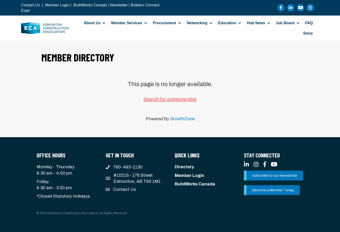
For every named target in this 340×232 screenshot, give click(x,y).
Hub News (256, 23)
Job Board (285, 23)
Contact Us (30, 5)
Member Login (57, 5)
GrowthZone (182, 118)
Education (227, 23)
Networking (197, 23)
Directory (184, 166)
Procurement (164, 23)
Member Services (126, 23)
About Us (92, 23)
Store (308, 33)
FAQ (309, 23)
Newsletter (119, 5)
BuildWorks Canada (90, 5)
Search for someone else (170, 99)
